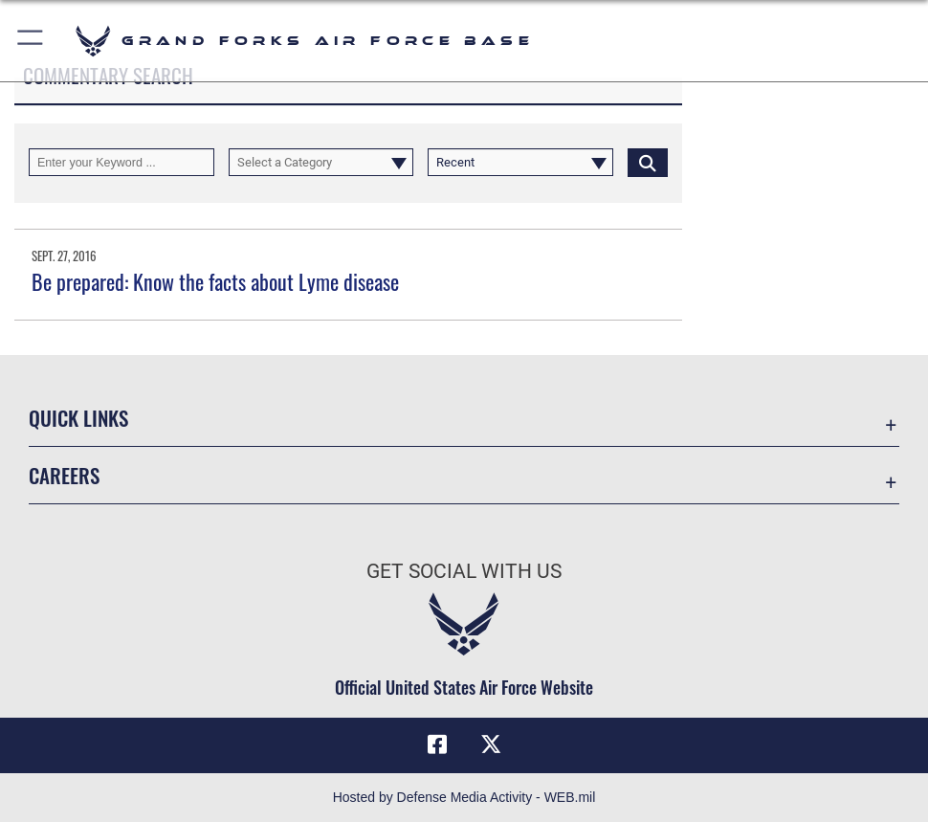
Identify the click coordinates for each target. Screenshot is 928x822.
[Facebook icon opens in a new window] (437, 744)
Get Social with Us (464, 571)
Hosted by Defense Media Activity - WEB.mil (464, 797)
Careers (64, 474)
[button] (31, 40)
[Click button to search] (648, 162)
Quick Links (78, 417)
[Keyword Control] (121, 162)
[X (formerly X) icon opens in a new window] (490, 744)
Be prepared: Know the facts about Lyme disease (215, 281)
